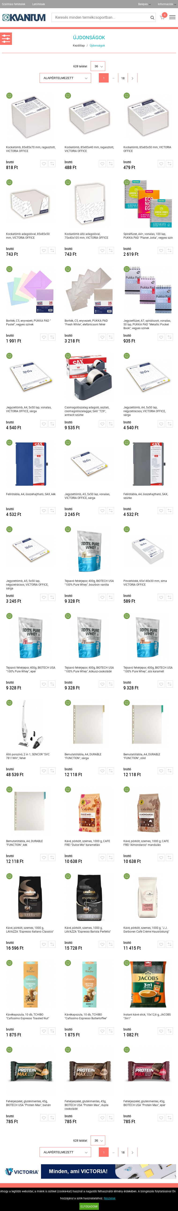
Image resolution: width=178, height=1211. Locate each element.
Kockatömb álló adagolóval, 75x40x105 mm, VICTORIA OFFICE (86, 235)
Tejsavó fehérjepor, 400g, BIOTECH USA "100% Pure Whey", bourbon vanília (89, 582)
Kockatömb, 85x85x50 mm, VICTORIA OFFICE (147, 149)
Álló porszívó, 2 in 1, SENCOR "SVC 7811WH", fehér (28, 756)
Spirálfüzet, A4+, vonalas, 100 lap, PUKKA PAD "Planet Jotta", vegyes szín (148, 235)
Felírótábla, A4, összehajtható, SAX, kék (31, 494)
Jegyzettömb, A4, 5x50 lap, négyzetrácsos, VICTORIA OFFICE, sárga (144, 411)
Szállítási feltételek (13, 4)
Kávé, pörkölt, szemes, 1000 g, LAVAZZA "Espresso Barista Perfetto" (88, 929)
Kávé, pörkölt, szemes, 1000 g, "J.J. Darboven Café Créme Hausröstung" (146, 929)
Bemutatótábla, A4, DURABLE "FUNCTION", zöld (141, 756)
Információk (165, 4)
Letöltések (38, 4)
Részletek (109, 1198)
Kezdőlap (79, 45)
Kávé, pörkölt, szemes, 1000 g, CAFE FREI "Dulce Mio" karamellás (87, 843)
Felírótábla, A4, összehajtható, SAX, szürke (145, 496)
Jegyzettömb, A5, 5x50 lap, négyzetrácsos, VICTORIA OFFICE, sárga (27, 584)
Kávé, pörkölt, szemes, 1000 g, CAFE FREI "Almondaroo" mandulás (146, 843)
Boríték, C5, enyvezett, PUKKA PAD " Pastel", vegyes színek (28, 322)
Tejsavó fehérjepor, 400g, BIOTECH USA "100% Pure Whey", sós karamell (148, 669)
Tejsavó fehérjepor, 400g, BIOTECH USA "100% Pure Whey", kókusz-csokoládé (89, 669)
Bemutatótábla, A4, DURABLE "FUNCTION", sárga (83, 756)
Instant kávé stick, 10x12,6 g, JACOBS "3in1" (147, 1016)
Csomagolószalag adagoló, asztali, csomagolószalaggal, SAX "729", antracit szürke (87, 411)
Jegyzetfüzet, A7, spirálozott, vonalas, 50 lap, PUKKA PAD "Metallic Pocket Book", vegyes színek (147, 324)
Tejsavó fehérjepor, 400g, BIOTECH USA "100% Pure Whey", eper (30, 669)
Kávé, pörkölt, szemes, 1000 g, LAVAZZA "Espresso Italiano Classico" (30, 929)
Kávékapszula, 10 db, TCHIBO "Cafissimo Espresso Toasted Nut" (27, 1016)
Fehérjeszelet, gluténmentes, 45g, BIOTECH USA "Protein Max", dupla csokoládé (86, 1104)
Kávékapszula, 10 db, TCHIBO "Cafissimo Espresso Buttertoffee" (86, 1016)
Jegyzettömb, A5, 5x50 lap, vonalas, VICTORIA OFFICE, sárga (87, 496)
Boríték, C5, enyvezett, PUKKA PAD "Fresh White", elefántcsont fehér (86, 322)
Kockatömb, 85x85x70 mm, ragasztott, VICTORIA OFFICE (30, 149)
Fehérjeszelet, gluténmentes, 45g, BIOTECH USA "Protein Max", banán (28, 1103)
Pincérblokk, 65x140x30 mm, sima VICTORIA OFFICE (145, 582)
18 (123, 78)
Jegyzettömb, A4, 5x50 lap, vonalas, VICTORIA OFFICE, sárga (28, 409)
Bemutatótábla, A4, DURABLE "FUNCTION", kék (24, 843)
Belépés (143, 4)
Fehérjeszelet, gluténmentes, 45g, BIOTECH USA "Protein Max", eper (144, 1103)
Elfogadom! (89, 1206)
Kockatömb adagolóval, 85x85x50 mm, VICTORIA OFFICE (28, 235)
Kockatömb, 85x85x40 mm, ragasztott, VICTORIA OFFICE (89, 149)
